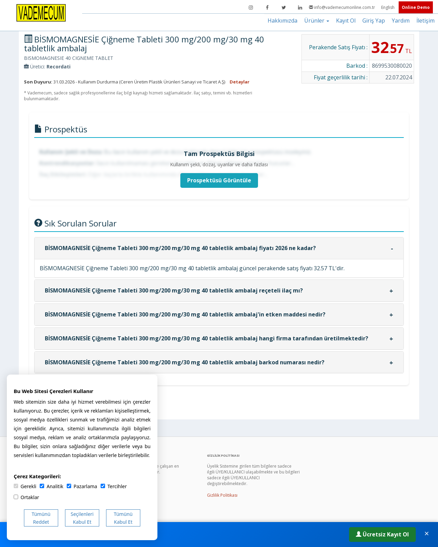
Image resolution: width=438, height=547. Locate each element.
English (388, 7)
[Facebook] (267, 7)
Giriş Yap (373, 20)
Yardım (401, 20)
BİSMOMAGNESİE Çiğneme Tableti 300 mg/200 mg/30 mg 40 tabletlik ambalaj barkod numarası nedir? (184, 362)
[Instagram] (250, 7)
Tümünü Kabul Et (123, 518)
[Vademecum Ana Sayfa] (41, 12)
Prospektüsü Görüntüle (219, 180)
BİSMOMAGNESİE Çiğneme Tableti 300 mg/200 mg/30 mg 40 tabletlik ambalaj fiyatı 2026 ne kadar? (180, 248)
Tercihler (114, 486)
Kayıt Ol (346, 20)
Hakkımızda (282, 20)
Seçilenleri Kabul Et (82, 518)
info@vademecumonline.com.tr (342, 7)
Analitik (51, 486)
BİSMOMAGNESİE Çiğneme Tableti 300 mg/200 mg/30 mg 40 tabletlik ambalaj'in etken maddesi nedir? (185, 314)
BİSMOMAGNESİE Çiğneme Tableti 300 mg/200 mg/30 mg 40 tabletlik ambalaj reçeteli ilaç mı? (174, 290)
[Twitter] (283, 7)
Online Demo (416, 7)
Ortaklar (26, 497)
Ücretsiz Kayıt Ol (382, 534)
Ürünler (316, 20)
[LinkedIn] (300, 7)
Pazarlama (82, 486)
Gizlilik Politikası (222, 495)
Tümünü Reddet (41, 518)
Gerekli (25, 486)
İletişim (425, 20)
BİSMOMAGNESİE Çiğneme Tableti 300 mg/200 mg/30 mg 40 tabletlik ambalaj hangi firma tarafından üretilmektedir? (206, 338)
